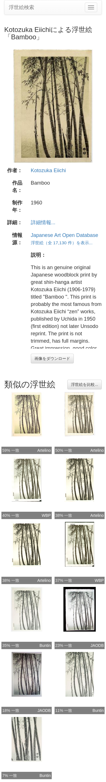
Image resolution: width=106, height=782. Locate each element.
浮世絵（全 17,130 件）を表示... (62, 242)
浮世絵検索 (21, 7)
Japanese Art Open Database (64, 235)
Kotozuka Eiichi (48, 170)
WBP (46, 515)
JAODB (97, 645)
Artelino (44, 450)
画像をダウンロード (52, 358)
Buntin (45, 645)
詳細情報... (43, 222)
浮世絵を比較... (84, 384)
